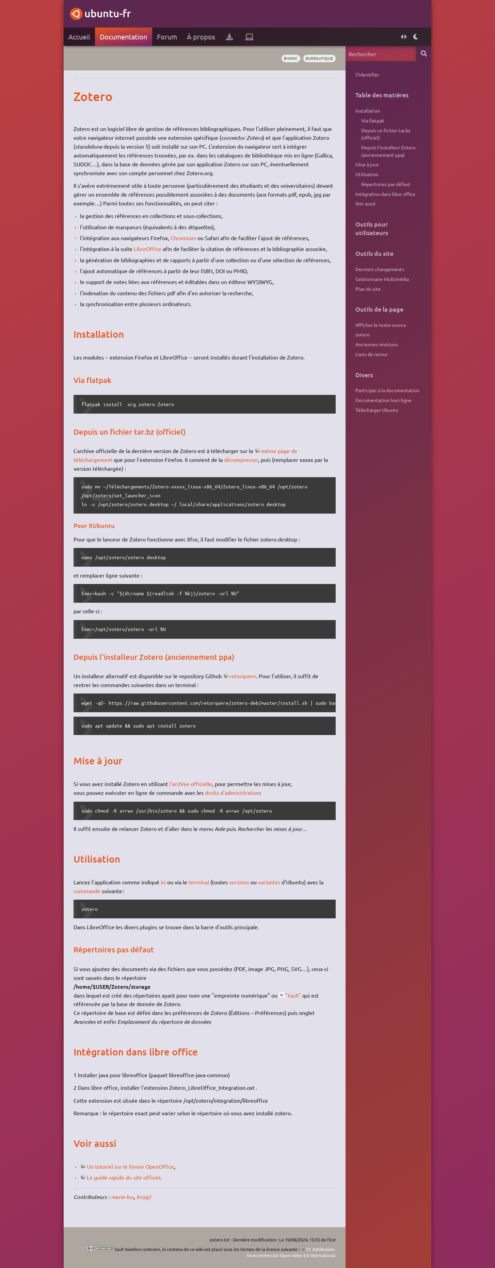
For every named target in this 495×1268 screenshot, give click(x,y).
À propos (201, 36)
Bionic (291, 58)
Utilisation (366, 174)
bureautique (319, 58)
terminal (199, 882)
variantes (269, 882)
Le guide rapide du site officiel (123, 1177)
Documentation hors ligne (383, 400)
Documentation (123, 36)
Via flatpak (372, 120)
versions (239, 882)
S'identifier (367, 74)
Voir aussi (365, 203)
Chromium (183, 237)
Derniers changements (379, 269)
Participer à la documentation (387, 390)
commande (87, 890)
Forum (167, 36)
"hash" (293, 995)
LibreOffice (147, 248)
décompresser (241, 459)
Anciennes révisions (376, 344)
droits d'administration (232, 792)
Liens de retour (371, 354)
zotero (362, 334)
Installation (367, 110)
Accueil (79, 36)
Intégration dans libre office (385, 194)
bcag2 (144, 1196)
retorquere (242, 675)
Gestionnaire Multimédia (382, 279)
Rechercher (423, 53)
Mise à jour (367, 164)
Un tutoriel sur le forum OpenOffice (130, 1166)
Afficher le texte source (380, 325)
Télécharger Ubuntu (376, 410)
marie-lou (122, 1196)
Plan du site (368, 289)
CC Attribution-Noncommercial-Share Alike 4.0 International (291, 1252)
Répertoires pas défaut (385, 184)
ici (163, 882)
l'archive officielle (190, 783)
